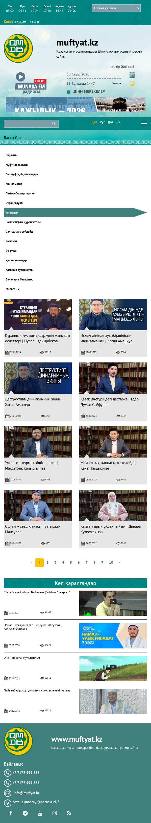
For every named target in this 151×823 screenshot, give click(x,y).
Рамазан (11, 241)
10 (111, 562)
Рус (102, 122)
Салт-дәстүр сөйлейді (19, 231)
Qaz (110, 122)
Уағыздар (12, 212)
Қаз (94, 122)
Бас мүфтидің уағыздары (22, 174)
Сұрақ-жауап (14, 203)
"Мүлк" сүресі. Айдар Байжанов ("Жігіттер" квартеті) (37, 592)
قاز (118, 122)
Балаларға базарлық (19, 279)
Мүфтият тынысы (17, 165)
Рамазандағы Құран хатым (23, 222)
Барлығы (11, 155)
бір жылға (20, 22)
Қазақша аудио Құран (20, 270)
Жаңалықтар (14, 184)
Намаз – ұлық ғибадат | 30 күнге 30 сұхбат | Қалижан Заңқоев (33, 626)
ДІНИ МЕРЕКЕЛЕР (86, 91)
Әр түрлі (11, 251)
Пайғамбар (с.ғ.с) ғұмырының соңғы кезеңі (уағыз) (37, 690)
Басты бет (12, 137)
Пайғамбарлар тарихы (20, 193)
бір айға (34, 22)
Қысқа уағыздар (16, 260)
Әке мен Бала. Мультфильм (22, 658)
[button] (30, 73)
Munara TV (12, 289)
